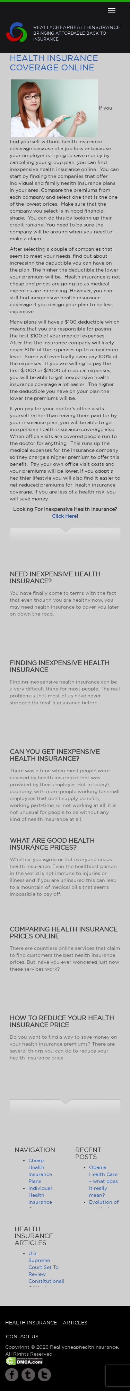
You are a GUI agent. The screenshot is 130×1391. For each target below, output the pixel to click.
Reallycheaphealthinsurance (76, 33)
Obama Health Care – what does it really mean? (103, 1181)
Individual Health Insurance (40, 1195)
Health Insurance (31, 1322)
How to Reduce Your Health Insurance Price (62, 1021)
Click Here (64, 516)
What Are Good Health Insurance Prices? (52, 844)
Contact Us (22, 1336)
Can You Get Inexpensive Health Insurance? (55, 755)
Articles (75, 1322)
